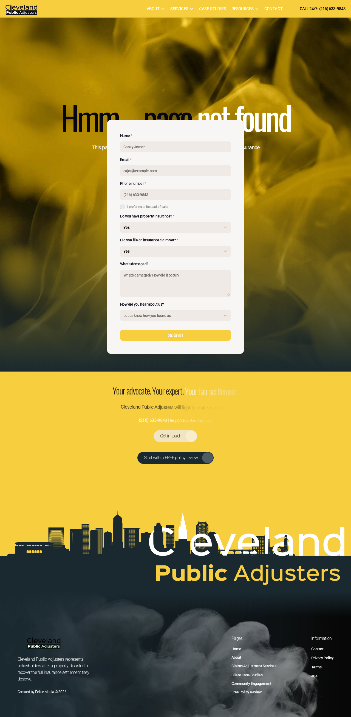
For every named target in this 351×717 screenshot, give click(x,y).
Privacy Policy (322, 658)
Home (236, 649)
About (236, 657)
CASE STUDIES (212, 8)
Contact (317, 649)
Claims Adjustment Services (253, 666)
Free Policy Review (246, 692)
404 (314, 676)
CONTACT (273, 8)
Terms (316, 667)
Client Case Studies (246, 675)
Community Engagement (251, 683)
